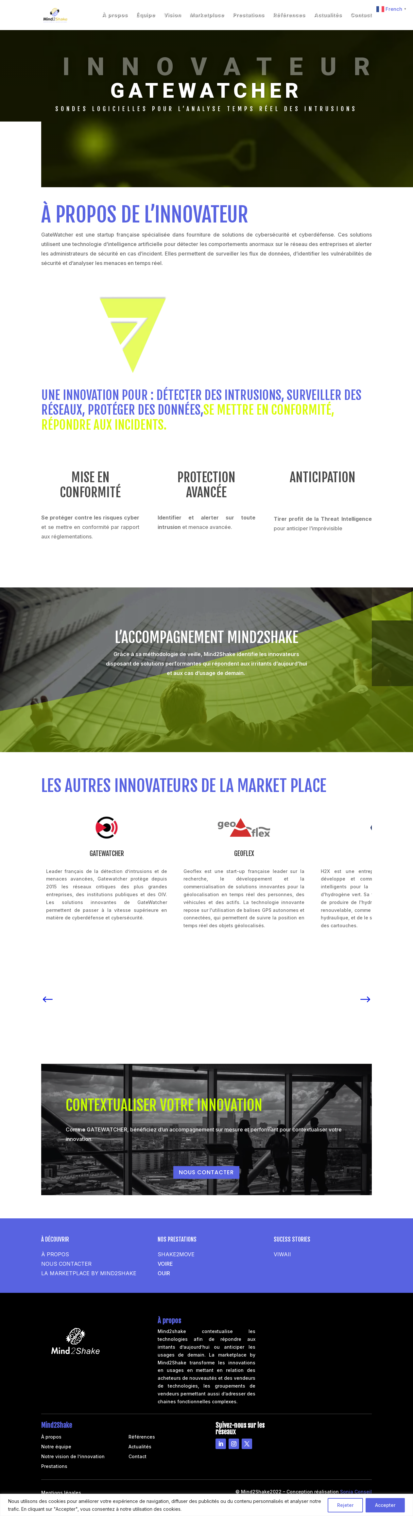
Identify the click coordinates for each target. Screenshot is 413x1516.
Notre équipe (56, 1446)
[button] (47, 996)
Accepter (385, 1505)
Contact (361, 15)
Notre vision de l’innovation (73, 1456)
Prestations (249, 15)
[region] (206, 1505)
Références (289, 15)
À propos (115, 15)
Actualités (328, 15)
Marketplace (207, 15)
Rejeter (345, 1505)
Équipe (145, 15)
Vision (172, 15)
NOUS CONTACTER (206, 1172)
